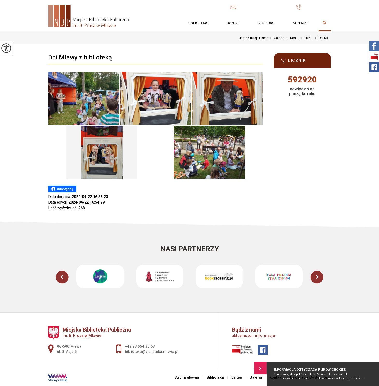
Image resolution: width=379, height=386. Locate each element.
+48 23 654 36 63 (313, 7)
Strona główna (168, 23)
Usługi (233, 23)
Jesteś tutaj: (249, 38)
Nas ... (291, 38)
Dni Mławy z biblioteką (80, 57)
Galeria (266, 23)
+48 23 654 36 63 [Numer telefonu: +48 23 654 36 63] (140, 346)
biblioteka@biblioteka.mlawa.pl (260, 7)
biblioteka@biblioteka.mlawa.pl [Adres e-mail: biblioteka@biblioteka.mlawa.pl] (151, 351)
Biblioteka (197, 23)
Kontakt (301, 23)
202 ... (306, 38)
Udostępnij (62, 189)
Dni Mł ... (322, 38)
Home (263, 38)
